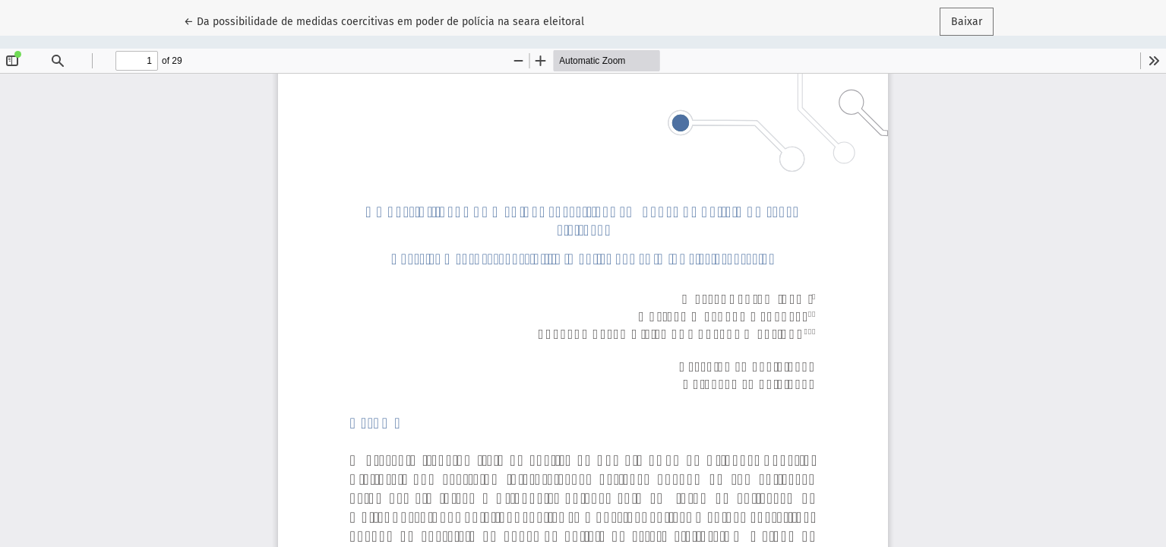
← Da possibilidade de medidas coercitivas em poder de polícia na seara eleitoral (384, 20)
